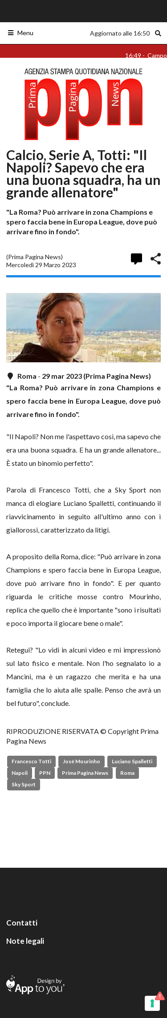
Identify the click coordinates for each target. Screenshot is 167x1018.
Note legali (25, 941)
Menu (20, 32)
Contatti (21, 922)
